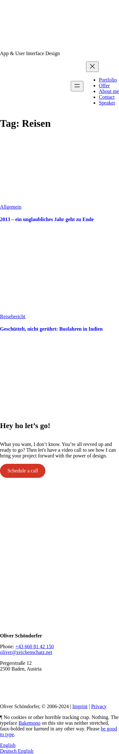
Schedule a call (22, 470)
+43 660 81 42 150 (34, 646)
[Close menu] (92, 66)
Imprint (80, 706)
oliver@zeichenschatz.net (26, 652)
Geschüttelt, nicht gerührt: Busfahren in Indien (51, 329)
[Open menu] (77, 86)
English (8, 745)
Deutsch (9, 751)
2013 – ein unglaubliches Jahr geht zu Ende (47, 219)
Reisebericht (12, 316)
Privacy (99, 706)
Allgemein (11, 207)
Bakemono (29, 723)
